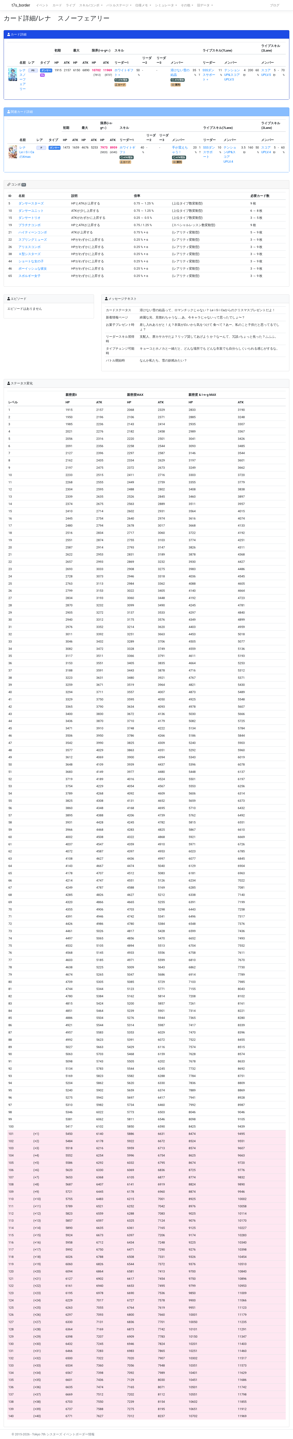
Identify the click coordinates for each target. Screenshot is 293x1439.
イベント (42, 5)
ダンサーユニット (31, 210)
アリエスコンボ (29, 247)
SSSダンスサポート (209, 152)
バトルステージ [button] (117, 5)
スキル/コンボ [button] (89, 5)
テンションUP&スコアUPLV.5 (232, 74)
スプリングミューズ (32, 239)
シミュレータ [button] (165, 5)
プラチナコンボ (29, 225)
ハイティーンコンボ (32, 232)
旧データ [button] (203, 5)
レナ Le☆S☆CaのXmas (26, 152)
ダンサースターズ (31, 203)
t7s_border (21, 5)
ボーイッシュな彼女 (32, 268)
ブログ (274, 5)
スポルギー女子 (29, 276)
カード (57, 5)
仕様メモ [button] (142, 5)
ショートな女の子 (31, 261)
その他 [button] (186, 5)
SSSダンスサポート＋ (209, 74)
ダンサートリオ (29, 218)
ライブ (70, 5)
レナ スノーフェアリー (24, 79)
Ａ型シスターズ (29, 254)
